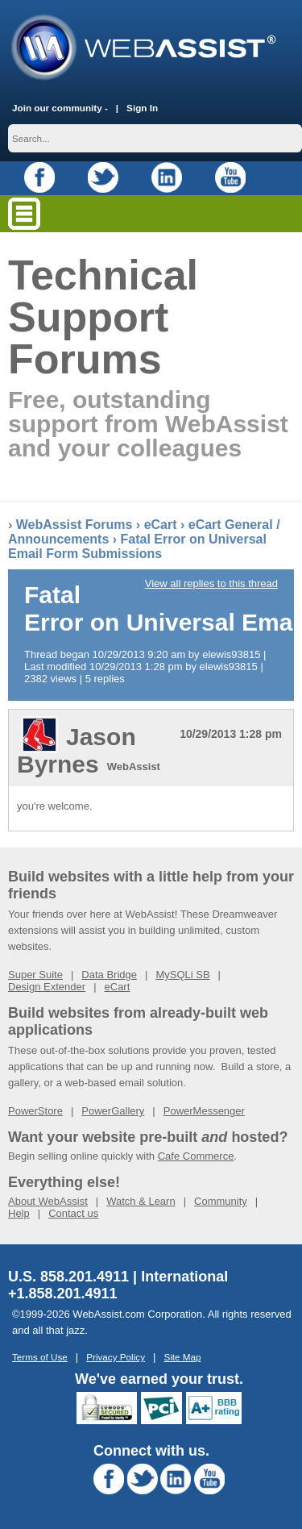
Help (19, 1213)
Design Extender (46, 987)
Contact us (73, 1213)
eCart (160, 524)
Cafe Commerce (196, 1156)
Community (220, 1201)
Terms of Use (40, 1357)
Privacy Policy (115, 1357)
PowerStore (35, 1111)
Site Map (182, 1357)
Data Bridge (109, 975)
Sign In (142, 107)
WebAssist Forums (74, 524)
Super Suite (35, 975)
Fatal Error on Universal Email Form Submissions (137, 546)
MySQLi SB (182, 975)
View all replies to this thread (211, 583)
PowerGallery (112, 1111)
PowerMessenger (204, 1111)
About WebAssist (48, 1201)
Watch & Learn (141, 1201)
